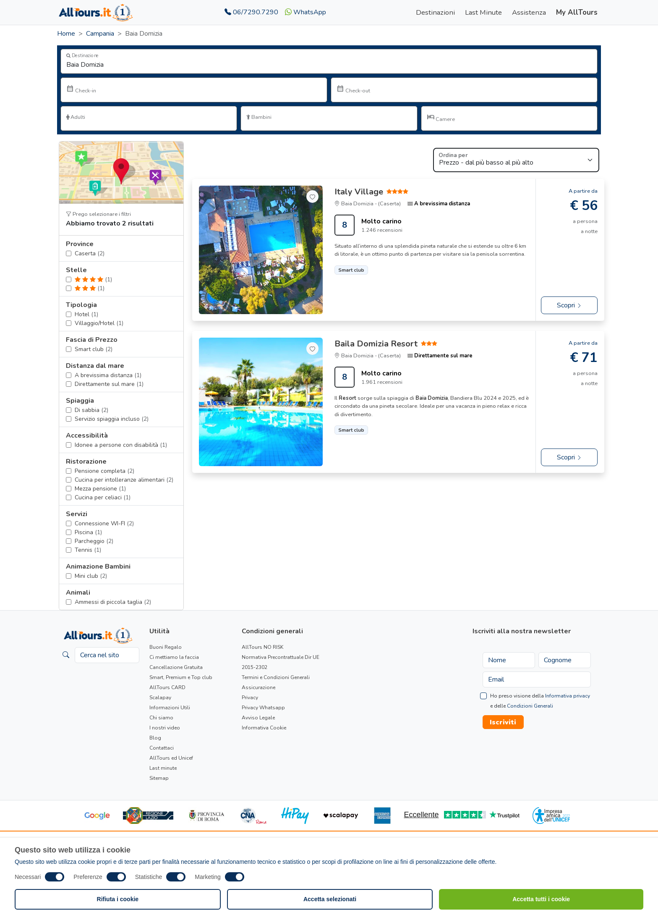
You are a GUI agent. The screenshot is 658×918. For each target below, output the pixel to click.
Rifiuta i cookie (118, 899)
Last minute (163, 768)
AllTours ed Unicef (171, 758)
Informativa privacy (567, 695)
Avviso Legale (258, 717)
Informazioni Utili (169, 707)
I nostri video (164, 727)
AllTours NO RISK (262, 647)
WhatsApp (305, 12)
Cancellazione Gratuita (176, 667)
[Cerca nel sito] (107, 655)
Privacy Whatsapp (263, 707)
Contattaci (161, 748)
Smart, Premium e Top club (180, 677)
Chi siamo (161, 717)
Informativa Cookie (264, 727)
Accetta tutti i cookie (541, 899)
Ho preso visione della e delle (540, 700)
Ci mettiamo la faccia (174, 657)
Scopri (569, 305)
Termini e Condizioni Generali (276, 677)
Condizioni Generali (530, 706)
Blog (155, 737)
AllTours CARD (167, 687)
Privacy (250, 697)
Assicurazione (258, 687)
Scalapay (160, 697)
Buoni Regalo (165, 647)
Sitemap (159, 778)
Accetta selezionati (329, 899)
